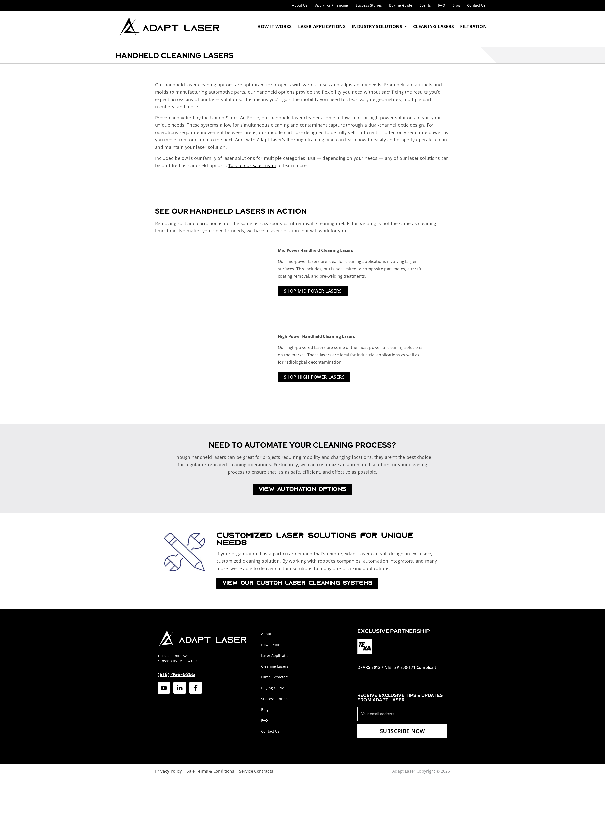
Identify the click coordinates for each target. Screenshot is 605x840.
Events (425, 5)
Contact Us (476, 5)
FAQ (441, 5)
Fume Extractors (275, 677)
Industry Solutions (379, 26)
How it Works (272, 644)
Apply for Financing (331, 5)
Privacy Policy (168, 771)
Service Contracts (256, 771)
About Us (299, 5)
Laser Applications (322, 26)
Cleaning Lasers (433, 26)
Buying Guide (400, 5)
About (266, 633)
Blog (456, 5)
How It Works (274, 26)
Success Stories (369, 5)
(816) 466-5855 (176, 674)
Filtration (473, 26)
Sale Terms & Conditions (210, 771)
